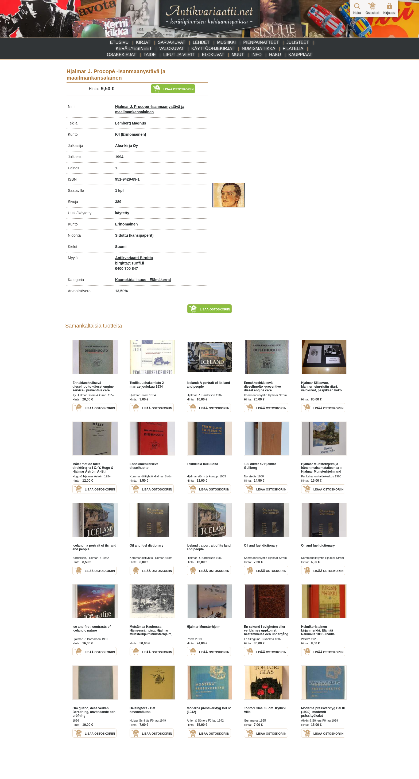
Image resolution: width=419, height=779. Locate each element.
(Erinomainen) (133, 134)
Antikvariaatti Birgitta (134, 258)
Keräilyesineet (134, 48)
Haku (275, 54)
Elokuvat (213, 54)
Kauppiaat (300, 54)
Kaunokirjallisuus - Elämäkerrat (143, 280)
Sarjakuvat (171, 42)
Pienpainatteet (261, 42)
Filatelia (293, 48)
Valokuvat (171, 48)
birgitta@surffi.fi (129, 263)
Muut (238, 54)
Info (256, 54)
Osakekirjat (121, 54)
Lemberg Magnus (130, 123)
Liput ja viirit (179, 54)
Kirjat (143, 42)
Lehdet (201, 42)
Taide (149, 54)
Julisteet (297, 42)
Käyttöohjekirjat (212, 48)
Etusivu (119, 42)
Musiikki (226, 42)
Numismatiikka (258, 48)
